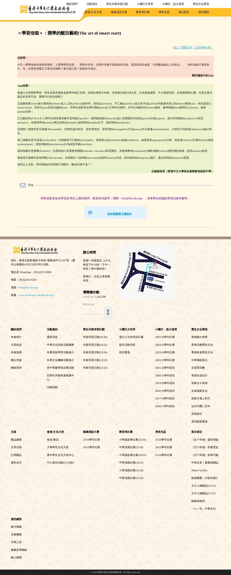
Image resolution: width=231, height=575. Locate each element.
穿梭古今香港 (199, 383)
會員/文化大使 (93, 12)
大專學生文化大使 (58, 447)
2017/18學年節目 (165, 398)
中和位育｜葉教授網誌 (204, 462)
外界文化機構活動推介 (60, 360)
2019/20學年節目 (165, 383)
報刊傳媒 (16, 526)
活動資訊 (91, 4)
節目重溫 (124, 352)
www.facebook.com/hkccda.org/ (36, 295)
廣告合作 (16, 462)
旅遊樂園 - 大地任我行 (204, 478)
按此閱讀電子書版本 (119, 214)
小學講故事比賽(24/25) (132, 455)
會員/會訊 (52, 439)
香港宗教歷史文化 (202, 344)
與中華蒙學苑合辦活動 (60, 367)
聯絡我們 (16, 367)
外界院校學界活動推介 (60, 352)
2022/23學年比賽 (165, 360)
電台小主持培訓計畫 (131, 337)
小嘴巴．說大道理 (173, 4)
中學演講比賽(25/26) (131, 447)
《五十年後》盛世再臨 (204, 439)
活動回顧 (52, 387)
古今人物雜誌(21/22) (203, 493)
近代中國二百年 (200, 406)
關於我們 (72, 4)
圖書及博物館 (19, 549)
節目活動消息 (127, 344)
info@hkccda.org (28, 287)
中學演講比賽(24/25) (131, 462)
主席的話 (16, 344)
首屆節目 (196, 413)
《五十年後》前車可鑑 (204, 455)
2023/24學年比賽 (165, 352)
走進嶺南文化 (199, 390)
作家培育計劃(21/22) (95, 367)
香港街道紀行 (199, 375)
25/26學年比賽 (91, 439)
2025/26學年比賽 (165, 337)
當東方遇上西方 (200, 398)
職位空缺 (16, 360)
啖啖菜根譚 (198, 501)
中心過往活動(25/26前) (60, 462)
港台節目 (183, 12)
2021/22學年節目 (165, 367)
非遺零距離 (198, 367)
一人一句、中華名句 (203, 508)
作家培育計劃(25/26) (95, 337)
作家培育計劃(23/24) (95, 352)
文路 (73, 12)
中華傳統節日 (199, 360)
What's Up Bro (199, 470)
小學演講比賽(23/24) (131, 470)
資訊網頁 (203, 12)
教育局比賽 (143, 12)
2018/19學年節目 (165, 390)
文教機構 (16, 534)
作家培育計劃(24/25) (95, 344)
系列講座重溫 (199, 421)
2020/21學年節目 (165, 375)
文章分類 (16, 447)
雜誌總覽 (16, 439)
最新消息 (52, 337)
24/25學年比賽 (91, 447)
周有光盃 (164, 12)
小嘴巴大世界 (145, 4)
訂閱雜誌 (16, 455)
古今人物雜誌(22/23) (203, 485)
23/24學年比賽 (163, 455)
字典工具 (16, 542)
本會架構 (16, 352)
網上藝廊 (16, 557)
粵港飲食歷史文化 (202, 352)
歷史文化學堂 (201, 4)
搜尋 (108, 312)
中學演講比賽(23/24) (131, 478)
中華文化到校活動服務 (60, 344)
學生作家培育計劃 (117, 4)
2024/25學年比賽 (165, 344)
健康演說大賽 (119, 12)
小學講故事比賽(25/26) (132, 439)
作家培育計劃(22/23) (95, 360)
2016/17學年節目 (165, 406)
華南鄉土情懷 (199, 337)
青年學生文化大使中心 (60, 455)
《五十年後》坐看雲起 (204, 447)
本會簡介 (16, 337)
